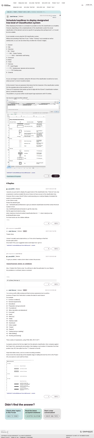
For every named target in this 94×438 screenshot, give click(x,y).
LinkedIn (33, 172)
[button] (33, 106)
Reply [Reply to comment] (56, 223)
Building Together (34, 3)
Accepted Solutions (34, 416)
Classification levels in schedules (19, 264)
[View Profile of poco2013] (11, 189)
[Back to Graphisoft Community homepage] (6, 5)
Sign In (89, 4)
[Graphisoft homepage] (86, 432)
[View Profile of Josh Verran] (13, 16)
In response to (14, 228)
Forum (14, 3)
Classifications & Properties (14, 176)
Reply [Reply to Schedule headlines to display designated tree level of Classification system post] (56, 176)
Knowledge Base (22, 3)
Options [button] (59, 12)
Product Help (56, 3)
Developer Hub (46, 3)
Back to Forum (12, 416)
